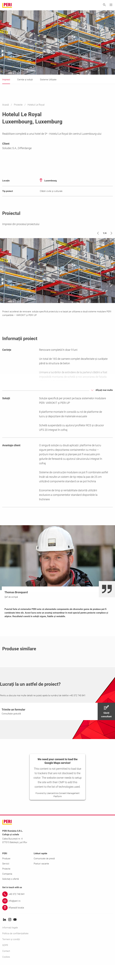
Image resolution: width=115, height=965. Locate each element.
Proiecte (18, 104)
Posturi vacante (41, 863)
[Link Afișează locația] (57, 907)
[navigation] (57, 711)
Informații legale (10, 927)
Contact (6, 951)
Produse (6, 858)
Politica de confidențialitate (15, 933)
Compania (7, 874)
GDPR (5, 945)
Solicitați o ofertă (10, 879)
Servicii (5, 863)
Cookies (6, 957)
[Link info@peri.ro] (57, 901)
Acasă (5, 104)
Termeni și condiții (11, 939)
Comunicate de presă (44, 858)
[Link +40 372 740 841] (57, 894)
